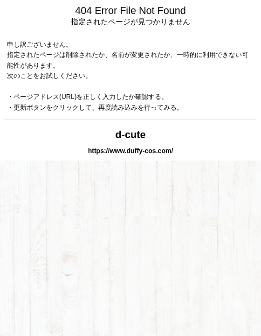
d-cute (131, 134)
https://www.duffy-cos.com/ (130, 150)
